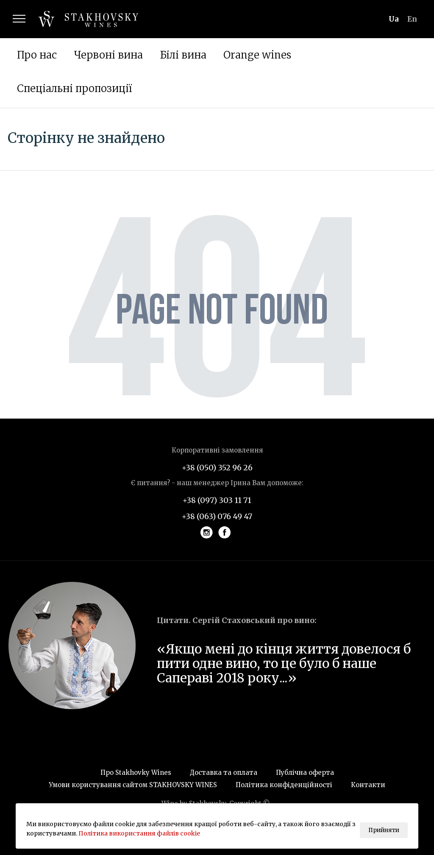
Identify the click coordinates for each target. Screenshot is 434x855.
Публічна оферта (305, 772)
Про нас (37, 54)
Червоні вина (108, 54)
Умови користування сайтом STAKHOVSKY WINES (133, 785)
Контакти (368, 785)
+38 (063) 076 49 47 (217, 516)
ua (394, 19)
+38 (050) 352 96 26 (217, 467)
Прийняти (383, 830)
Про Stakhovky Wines (135, 772)
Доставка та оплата (223, 772)
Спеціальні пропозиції (74, 88)
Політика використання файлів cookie (139, 833)
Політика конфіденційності (284, 785)
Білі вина (183, 54)
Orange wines (257, 54)
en (412, 19)
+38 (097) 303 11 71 (217, 500)
